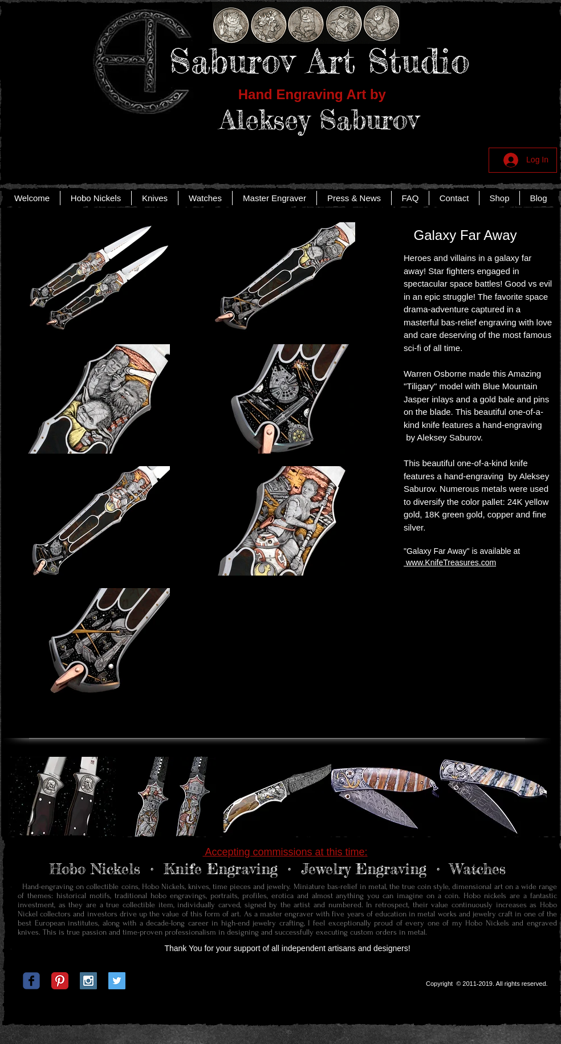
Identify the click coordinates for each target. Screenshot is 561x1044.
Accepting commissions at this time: (284, 852)
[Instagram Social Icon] (88, 980)
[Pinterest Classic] (59, 980)
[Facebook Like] (279, 983)
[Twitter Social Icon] (116, 980)
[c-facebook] (31, 980)
